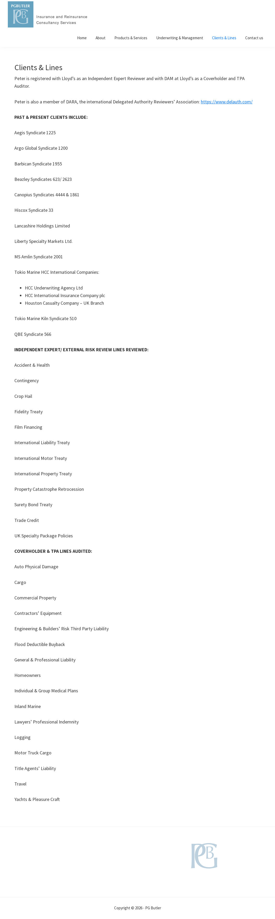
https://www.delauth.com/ (227, 102)
